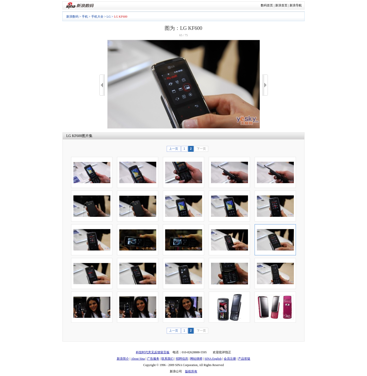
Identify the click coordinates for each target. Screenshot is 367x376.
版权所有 (191, 371)
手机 (85, 16)
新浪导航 (296, 5)
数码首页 (267, 5)
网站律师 (196, 358)
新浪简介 (123, 358)
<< (102, 85)
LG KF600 (74, 136)
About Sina (138, 358)
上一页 (173, 149)
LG (109, 16)
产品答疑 (244, 358)
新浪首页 (281, 5)
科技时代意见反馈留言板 (152, 352)
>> (265, 85)
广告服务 (153, 358)
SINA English (212, 358)
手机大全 (97, 16)
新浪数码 (72, 16)
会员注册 (230, 358)
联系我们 (167, 358)
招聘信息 (182, 358)
